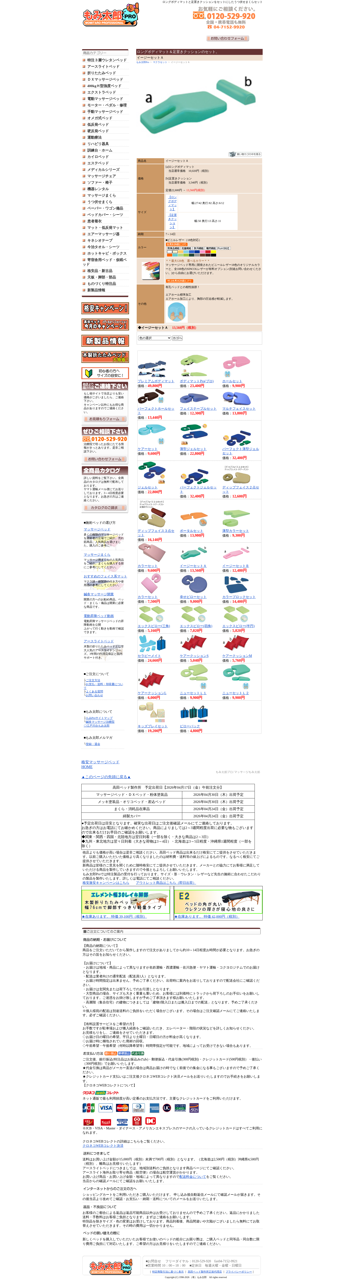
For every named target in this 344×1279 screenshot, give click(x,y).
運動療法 (94, 137)
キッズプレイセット (153, 726)
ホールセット (232, 381)
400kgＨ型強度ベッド (104, 86)
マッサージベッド (97, 529)
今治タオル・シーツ (103, 247)
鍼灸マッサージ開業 (99, 594)
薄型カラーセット (235, 531)
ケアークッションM (237, 656)
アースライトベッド (103, 66)
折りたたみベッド (101, 73)
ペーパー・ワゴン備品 (105, 208)
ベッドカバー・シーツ (105, 215)
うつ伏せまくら (99, 202)
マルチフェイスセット (239, 408)
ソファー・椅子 (99, 182)
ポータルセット (191, 531)
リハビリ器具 (98, 144)
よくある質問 (94, 691)
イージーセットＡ (193, 566)
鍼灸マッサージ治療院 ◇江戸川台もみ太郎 (99, 723)
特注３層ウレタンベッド (107, 60)
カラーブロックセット (239, 597)
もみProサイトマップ (99, 718)
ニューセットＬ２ (235, 693)
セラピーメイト (149, 656)
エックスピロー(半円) (238, 626)
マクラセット (160, 62)
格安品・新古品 (99, 271)
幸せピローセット (193, 597)
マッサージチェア (101, 176)
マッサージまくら (101, 195)
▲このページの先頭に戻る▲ (106, 777)
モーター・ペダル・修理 (107, 105)
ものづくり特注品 (101, 284)
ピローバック (190, 726)
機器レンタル (98, 189)
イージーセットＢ (235, 566)
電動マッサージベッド (105, 99)
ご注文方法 (93, 680)
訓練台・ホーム (99, 150)
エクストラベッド (101, 92)
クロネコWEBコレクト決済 (103, 1146)
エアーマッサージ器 (103, 234)
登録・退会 (93, 744)
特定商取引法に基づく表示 (168, 1271)
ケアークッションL (152, 693)
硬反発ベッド (98, 131)
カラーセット (148, 566)
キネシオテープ (99, 240)
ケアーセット (148, 449)
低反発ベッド (98, 124)
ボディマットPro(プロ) (197, 381)
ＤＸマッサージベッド (105, 79)
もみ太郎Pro (142, 62)
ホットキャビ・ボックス (107, 253)
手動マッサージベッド (105, 112)
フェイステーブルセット (198, 408)
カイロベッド (98, 157)
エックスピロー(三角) (154, 626)
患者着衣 (94, 221)
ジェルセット (148, 487)
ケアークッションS (194, 656)
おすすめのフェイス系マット (105, 576)
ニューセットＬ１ (193, 693)
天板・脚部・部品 (101, 277)
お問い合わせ (94, 695)
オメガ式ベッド (99, 118)
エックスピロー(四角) (196, 626)
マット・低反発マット (105, 228)
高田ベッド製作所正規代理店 (205, 1271)
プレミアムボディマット (156, 381)
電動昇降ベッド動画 (99, 616)
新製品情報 (96, 290)
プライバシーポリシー (239, 1271)
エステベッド (98, 163)
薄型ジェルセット (193, 449)
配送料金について (192, 1177)
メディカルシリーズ (103, 170)
